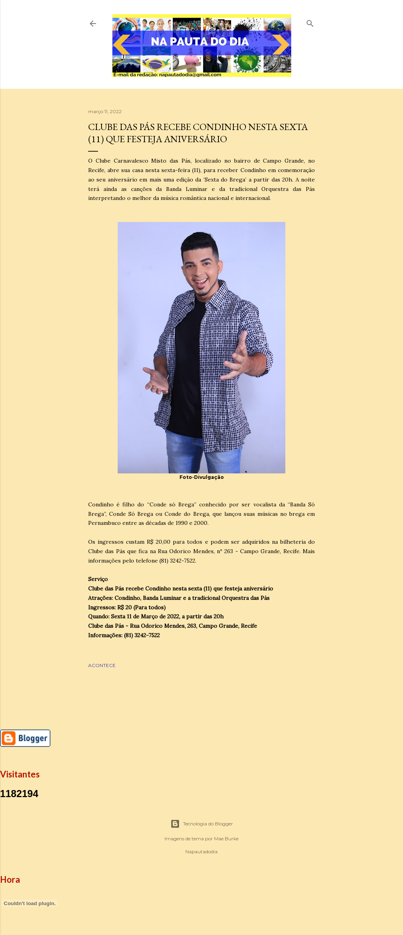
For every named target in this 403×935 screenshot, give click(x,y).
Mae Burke (226, 839)
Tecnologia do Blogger (201, 824)
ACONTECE (102, 665)
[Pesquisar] (310, 21)
